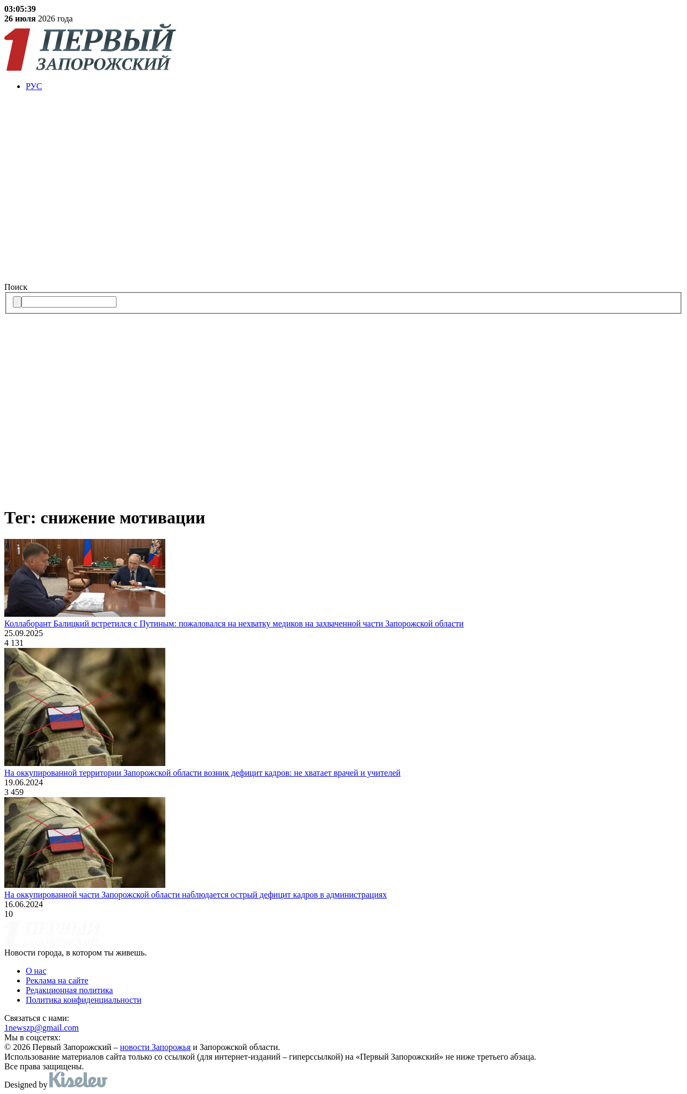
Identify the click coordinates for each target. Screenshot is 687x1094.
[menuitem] (354, 86)
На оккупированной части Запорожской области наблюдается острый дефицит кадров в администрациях (195, 894)
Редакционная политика (69, 990)
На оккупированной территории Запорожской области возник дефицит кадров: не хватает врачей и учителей (202, 772)
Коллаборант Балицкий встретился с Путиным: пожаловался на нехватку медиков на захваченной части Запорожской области (234, 623)
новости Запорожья (155, 1047)
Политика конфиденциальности (84, 999)
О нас (36, 970)
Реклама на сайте (57, 980)
